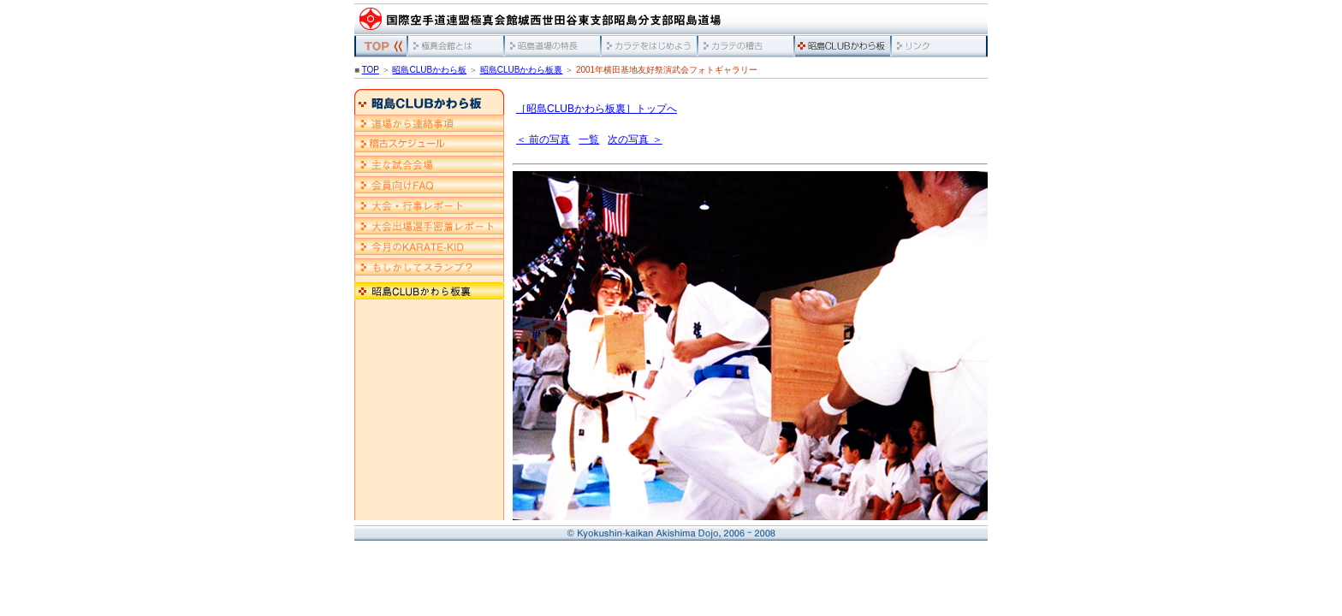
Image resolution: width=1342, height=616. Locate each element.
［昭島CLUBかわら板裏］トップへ (596, 109)
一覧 (589, 139)
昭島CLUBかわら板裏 (521, 69)
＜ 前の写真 (543, 139)
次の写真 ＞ (635, 139)
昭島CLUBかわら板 (429, 69)
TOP (370, 69)
